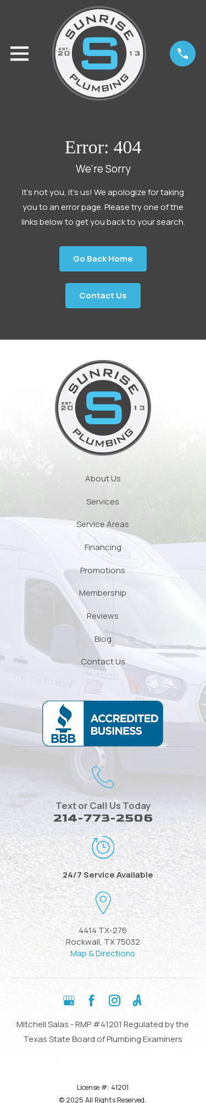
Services (102, 501)
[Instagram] (114, 1000)
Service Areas (102, 524)
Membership (102, 592)
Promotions (102, 570)
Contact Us (103, 295)
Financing (103, 547)
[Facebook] (91, 1000)
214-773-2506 (103, 818)
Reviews (103, 616)
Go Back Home (103, 258)
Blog (103, 639)
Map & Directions (102, 953)
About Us (103, 478)
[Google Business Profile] (69, 1000)
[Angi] (137, 1000)
